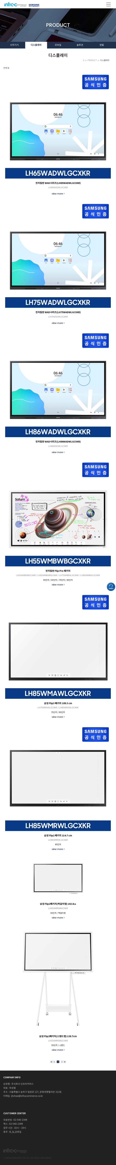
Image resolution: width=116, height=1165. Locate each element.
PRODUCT (92, 61)
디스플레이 (104, 61)
